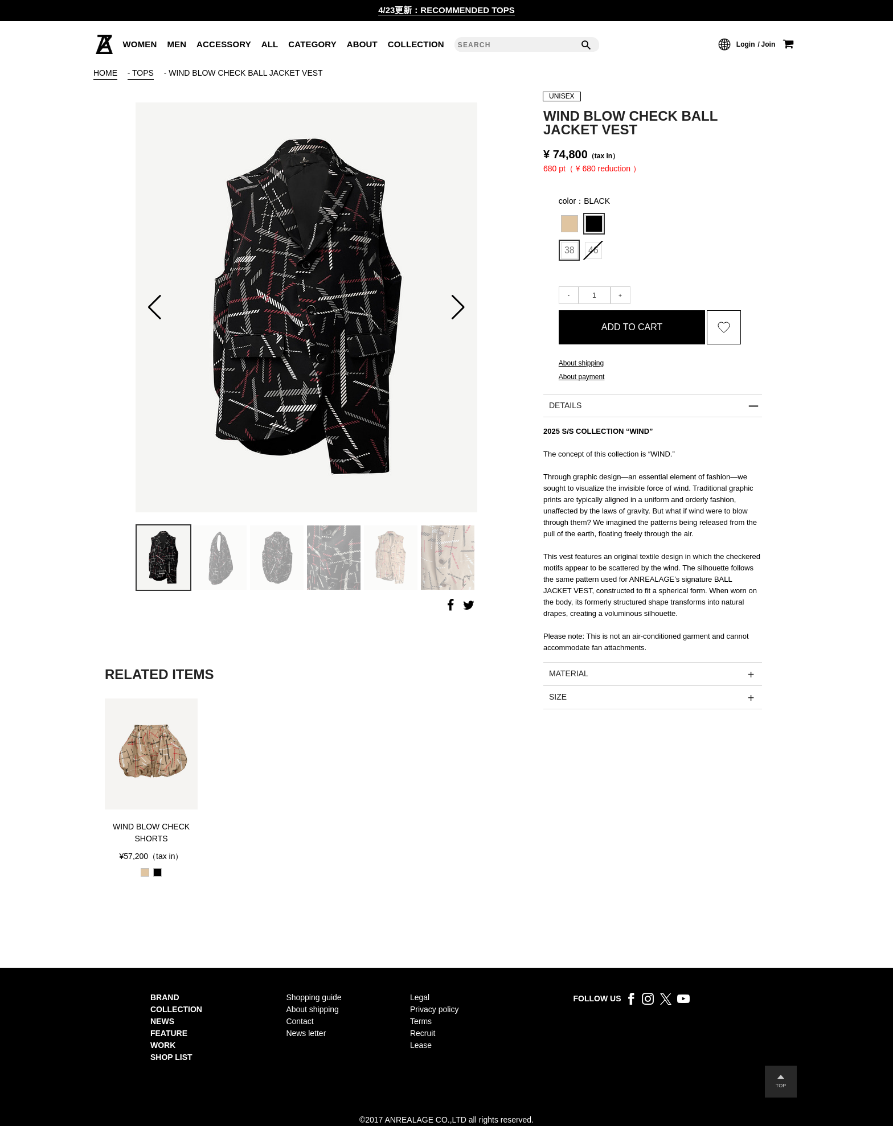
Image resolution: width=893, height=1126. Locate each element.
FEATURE (168, 1033)
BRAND (164, 997)
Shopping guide (313, 997)
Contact (299, 1021)
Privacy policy (434, 1009)
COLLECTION (176, 1009)
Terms (421, 1021)
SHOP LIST (171, 1057)
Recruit (422, 1033)
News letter (306, 1033)
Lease (421, 1045)
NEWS (162, 1021)
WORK (162, 1045)
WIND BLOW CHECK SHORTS (151, 832)
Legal (419, 997)
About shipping (312, 1009)
